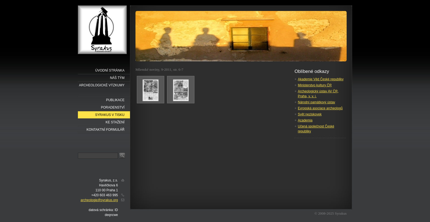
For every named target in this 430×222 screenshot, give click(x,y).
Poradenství (113, 107)
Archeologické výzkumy (102, 85)
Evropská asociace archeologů (320, 108)
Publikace (115, 100)
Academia (305, 120)
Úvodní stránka (110, 70)
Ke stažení (115, 122)
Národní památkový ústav (316, 102)
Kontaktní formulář (106, 130)
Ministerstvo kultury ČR (315, 85)
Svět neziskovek (310, 114)
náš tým (117, 78)
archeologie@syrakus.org (99, 200)
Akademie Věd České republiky (321, 79)
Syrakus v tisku (110, 115)
